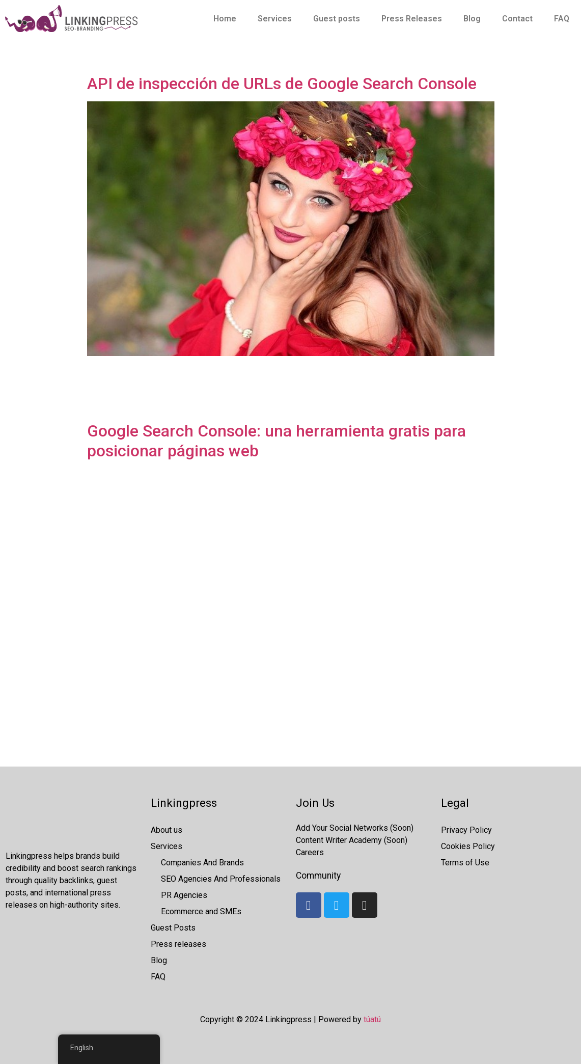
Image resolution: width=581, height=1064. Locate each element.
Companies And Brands (202, 862)
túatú (372, 1019)
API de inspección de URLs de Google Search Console (282, 83)
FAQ (561, 18)
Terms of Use (465, 862)
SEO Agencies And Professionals (221, 879)
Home (224, 18)
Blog (472, 18)
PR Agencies (184, 895)
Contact (517, 18)
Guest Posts (173, 928)
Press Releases (411, 18)
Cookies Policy (468, 846)
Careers (310, 852)
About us (166, 830)
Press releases (178, 944)
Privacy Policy (466, 830)
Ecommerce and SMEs (201, 911)
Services (275, 18)
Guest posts (336, 18)
